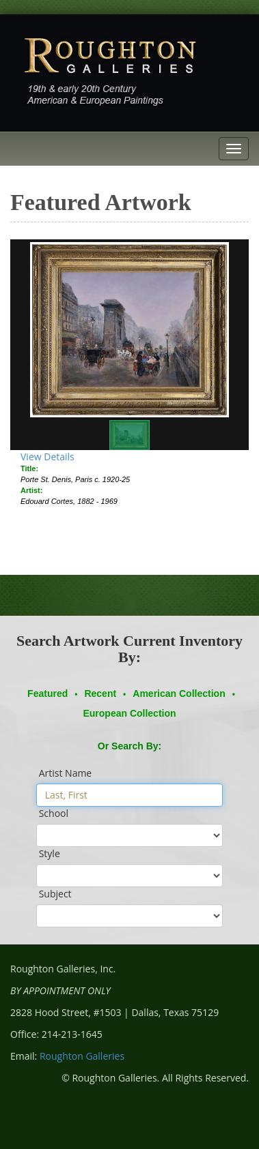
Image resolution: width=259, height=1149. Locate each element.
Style (49, 853)
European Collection (129, 713)
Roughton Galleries (82, 1055)
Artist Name (65, 772)
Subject (55, 893)
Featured (47, 693)
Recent (100, 693)
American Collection (179, 693)
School (53, 813)
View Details (47, 456)
